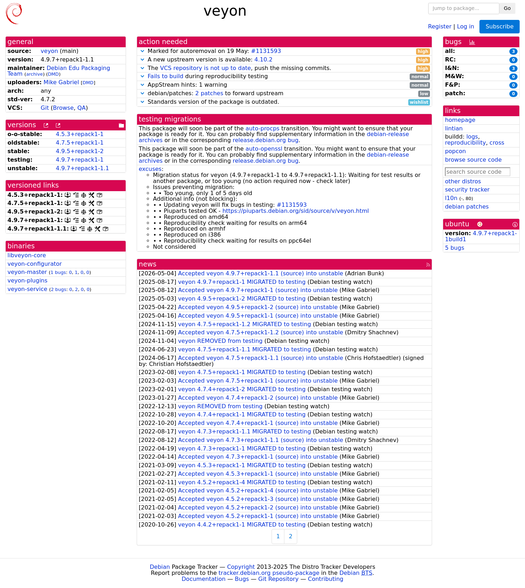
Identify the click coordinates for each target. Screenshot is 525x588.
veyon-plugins (27, 280)
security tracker (467, 189)
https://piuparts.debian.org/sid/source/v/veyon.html (295, 210)
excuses (150, 169)
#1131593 (266, 51)
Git (45, 107)
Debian (160, 566)
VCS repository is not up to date (205, 68)
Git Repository (278, 579)
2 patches (209, 93)
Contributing (325, 579)
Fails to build (165, 76)
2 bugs (58, 289)
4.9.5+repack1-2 (80, 151)
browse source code (473, 159)
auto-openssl (264, 148)
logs (472, 136)
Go (507, 8)
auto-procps (263, 128)
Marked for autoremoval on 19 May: (284, 51)
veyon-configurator (34, 263)
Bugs (242, 579)
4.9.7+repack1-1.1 (82, 168)
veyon (49, 51)
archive (34, 74)
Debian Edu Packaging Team (58, 71)
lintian (454, 128)
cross (496, 142)
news (148, 264)
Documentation (203, 579)
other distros (463, 181)
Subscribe (499, 26)
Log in (465, 26)
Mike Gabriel (61, 82)
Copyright (241, 566)
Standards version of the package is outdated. (284, 102)
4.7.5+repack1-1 (80, 142)
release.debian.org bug (266, 140)
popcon (455, 151)
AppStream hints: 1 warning (284, 85)
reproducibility (465, 142)
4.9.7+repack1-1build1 (481, 236)
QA (81, 107)
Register (440, 26)
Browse (63, 107)
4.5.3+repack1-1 (80, 134)
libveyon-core (26, 255)
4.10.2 (263, 59)
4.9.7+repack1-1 (80, 159)
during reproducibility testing (284, 77)
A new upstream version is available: (284, 60)
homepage (460, 120)
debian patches (467, 206)
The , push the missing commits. (284, 68)
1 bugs (58, 272)
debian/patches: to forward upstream (284, 94)
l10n (451, 198)
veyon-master (27, 272)
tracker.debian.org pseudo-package (269, 573)
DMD (53, 74)
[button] (142, 51)
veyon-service (27, 289)
